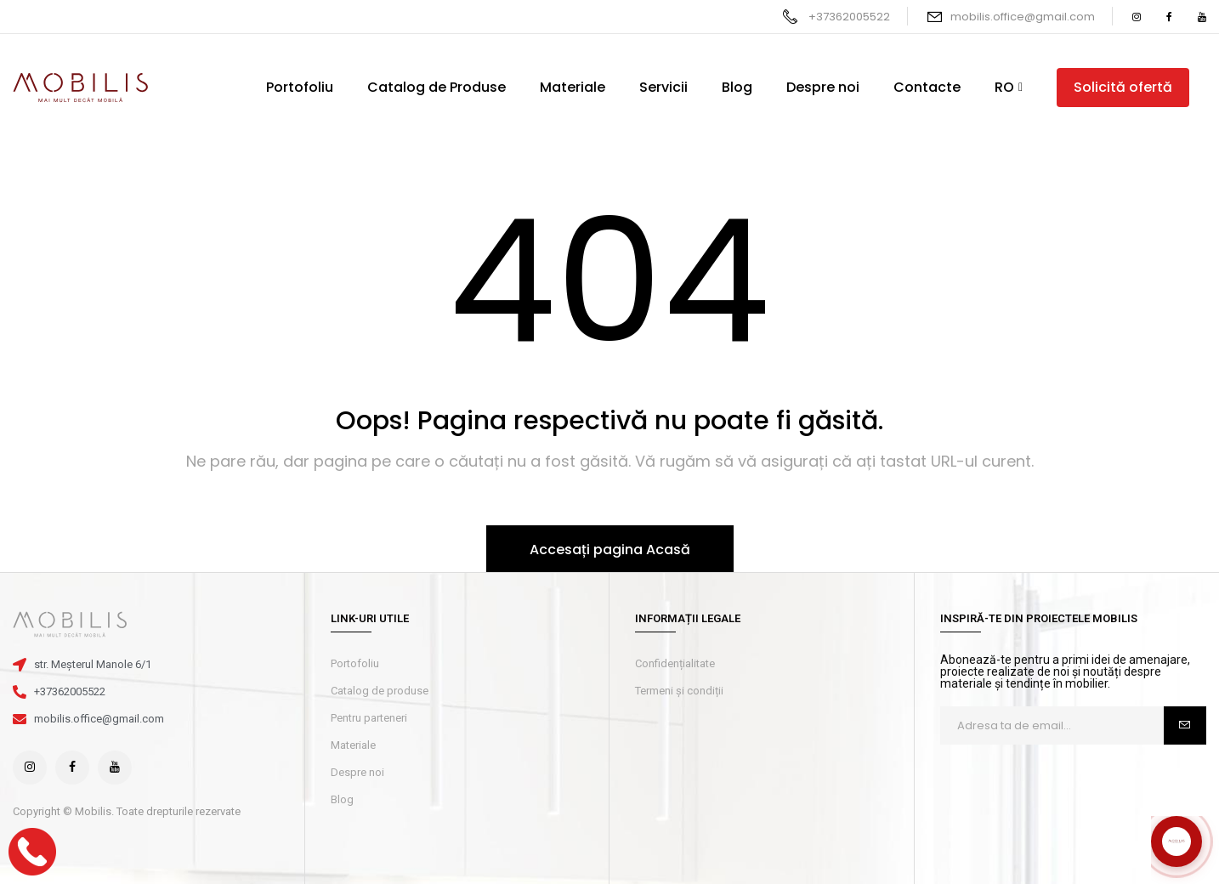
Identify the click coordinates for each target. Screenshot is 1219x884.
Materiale (353, 745)
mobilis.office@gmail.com (1022, 16)
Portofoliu (355, 663)
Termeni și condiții (679, 690)
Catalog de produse (379, 690)
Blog (342, 799)
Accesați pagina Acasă (610, 549)
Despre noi (357, 772)
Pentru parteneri (369, 717)
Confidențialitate (675, 663)
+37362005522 (849, 16)
